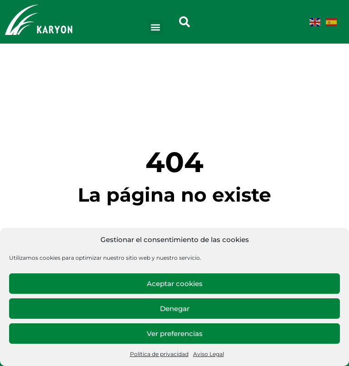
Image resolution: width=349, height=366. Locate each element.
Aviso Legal (208, 354)
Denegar (174, 308)
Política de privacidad (159, 354)
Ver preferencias (175, 333)
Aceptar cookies (175, 283)
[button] (155, 27)
